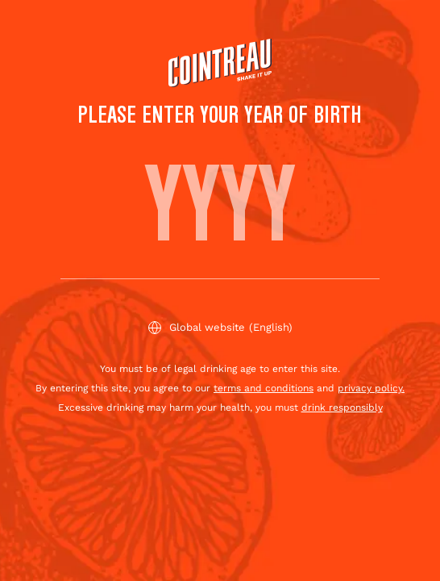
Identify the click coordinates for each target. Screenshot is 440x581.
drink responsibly (342, 407)
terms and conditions (263, 388)
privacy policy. (371, 388)
